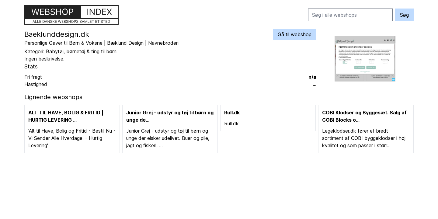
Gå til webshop (294, 34)
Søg (404, 15)
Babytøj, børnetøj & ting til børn (81, 51)
